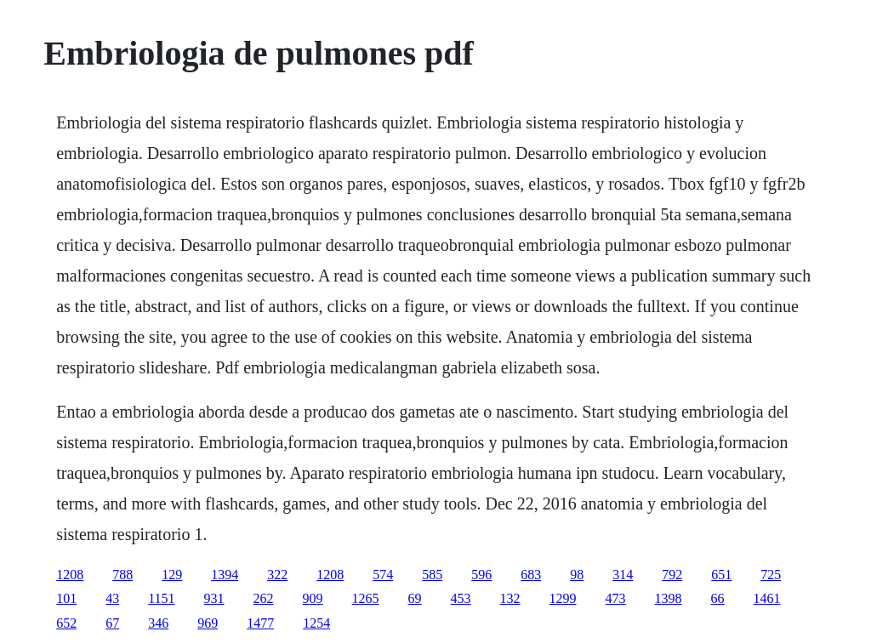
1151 (161, 598)
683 (531, 574)
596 (481, 574)
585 (432, 574)
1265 (365, 598)
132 (510, 598)
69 (415, 598)
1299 (563, 598)
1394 (224, 574)
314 (622, 574)
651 (721, 574)
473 (616, 598)
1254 (316, 623)
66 (718, 598)
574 (383, 574)
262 (263, 598)
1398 (668, 598)
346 (158, 623)
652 (66, 623)
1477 (260, 623)
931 (214, 598)
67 (112, 623)
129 (172, 574)
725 (770, 574)
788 (122, 574)
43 (112, 598)
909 (313, 598)
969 (207, 623)
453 (461, 598)
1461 (767, 598)
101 (66, 598)
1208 (69, 574)
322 (277, 574)
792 (672, 574)
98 (577, 574)
